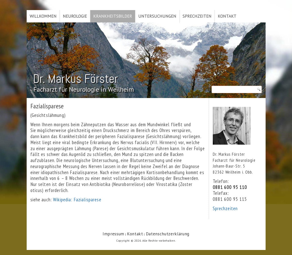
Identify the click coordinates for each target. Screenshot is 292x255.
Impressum (113, 234)
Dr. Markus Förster (75, 78)
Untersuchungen (157, 16)
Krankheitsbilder (112, 16)
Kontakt (227, 16)
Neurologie (75, 16)
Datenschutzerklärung (167, 234)
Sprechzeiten (197, 16)
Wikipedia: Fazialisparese (77, 200)
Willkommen (43, 16)
